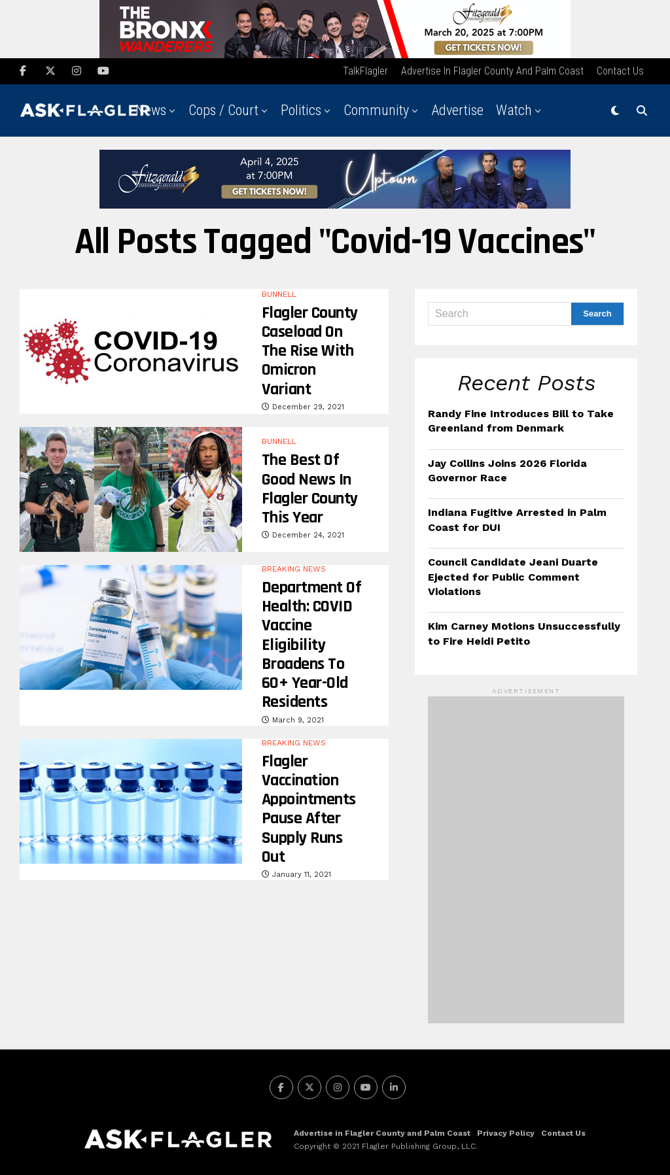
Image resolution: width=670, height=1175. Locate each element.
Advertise (457, 108)
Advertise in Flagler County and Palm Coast (492, 69)
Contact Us (620, 69)
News (150, 108)
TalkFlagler (365, 69)
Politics (301, 108)
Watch (514, 108)
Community (376, 108)
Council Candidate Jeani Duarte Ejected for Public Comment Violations (513, 575)
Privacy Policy (506, 1131)
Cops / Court (223, 108)
